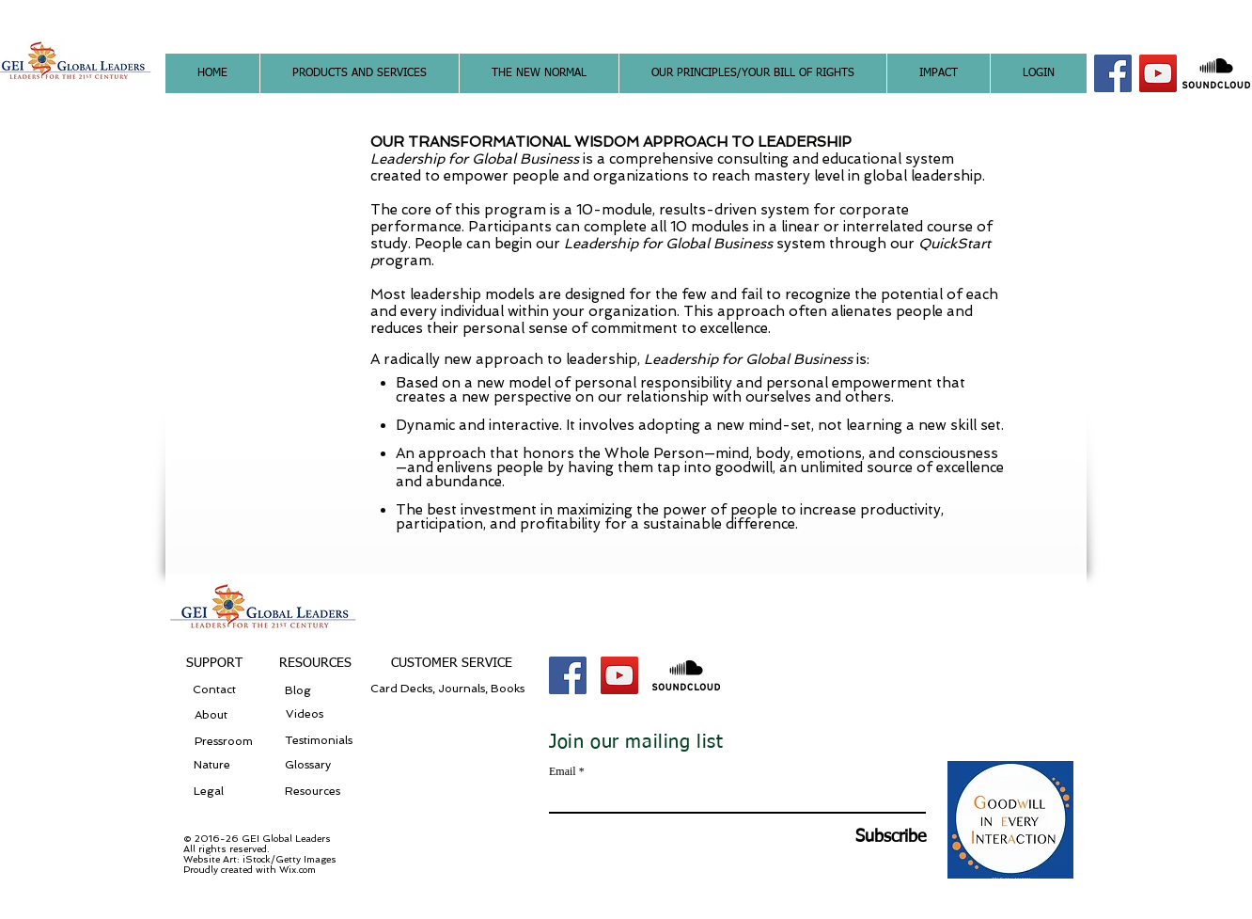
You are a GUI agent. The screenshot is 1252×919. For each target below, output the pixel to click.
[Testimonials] (321, 741)
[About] (210, 715)
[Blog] (321, 691)
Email (562, 771)
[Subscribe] (878, 838)
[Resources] (315, 791)
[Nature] (228, 765)
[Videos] (309, 714)
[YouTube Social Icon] (1158, 73)
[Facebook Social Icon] (1113, 73)
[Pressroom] (223, 741)
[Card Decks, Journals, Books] (451, 689)
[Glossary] (315, 765)
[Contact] (214, 690)
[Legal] (208, 791)
